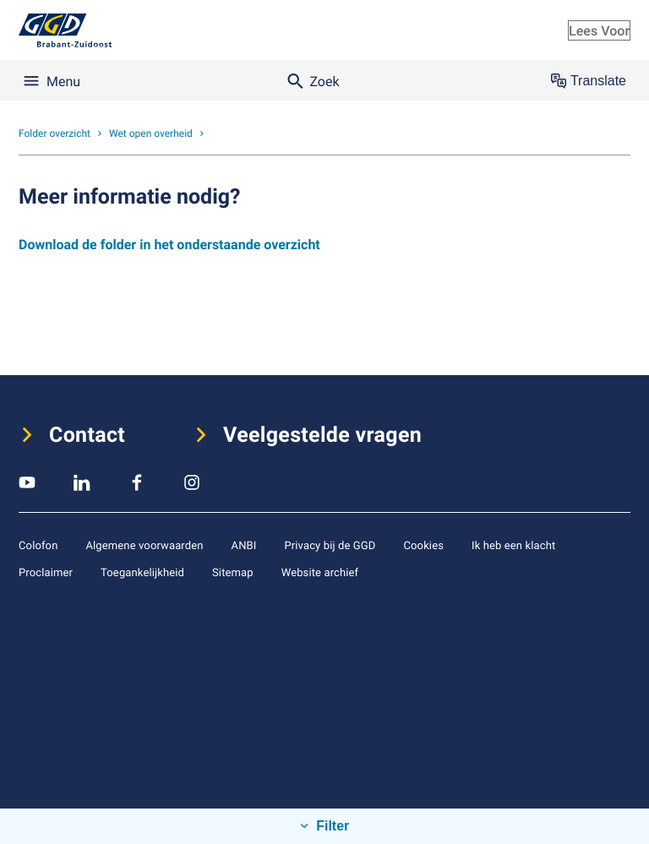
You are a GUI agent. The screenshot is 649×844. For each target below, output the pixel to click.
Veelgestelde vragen (322, 435)
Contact (87, 435)
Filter (331, 826)
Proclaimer (46, 572)
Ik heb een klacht (513, 545)
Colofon (38, 545)
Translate (588, 81)
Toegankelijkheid (142, 572)
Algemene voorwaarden (144, 545)
